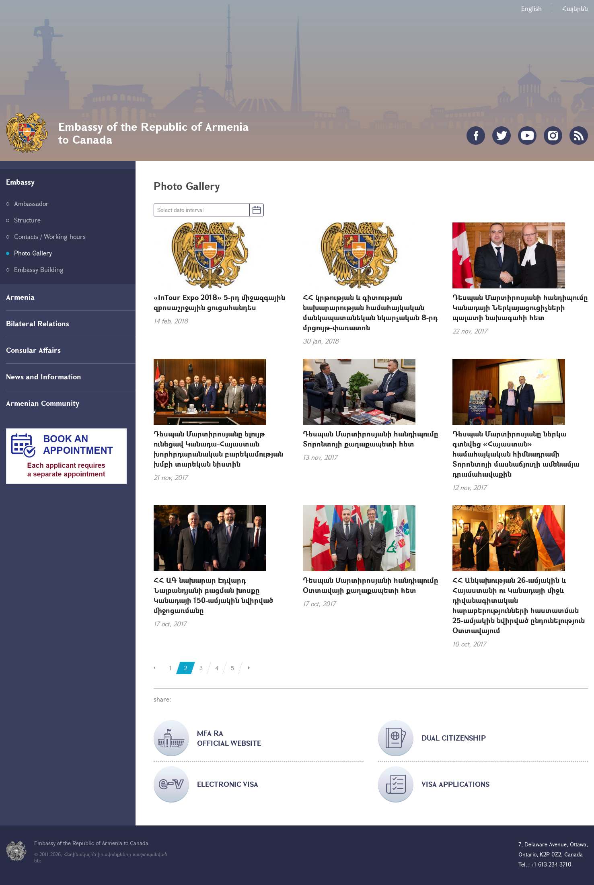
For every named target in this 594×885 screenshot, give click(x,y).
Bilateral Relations (37, 323)
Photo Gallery (33, 253)
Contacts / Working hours (50, 236)
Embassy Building (39, 269)
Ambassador (31, 203)
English (531, 8)
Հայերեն (575, 8)
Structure (27, 220)
